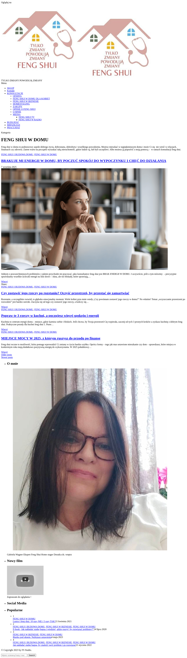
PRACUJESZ (13, 127)
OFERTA (17, 96)
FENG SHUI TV (26, 117)
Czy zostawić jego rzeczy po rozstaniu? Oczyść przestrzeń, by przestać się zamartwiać (65, 293)
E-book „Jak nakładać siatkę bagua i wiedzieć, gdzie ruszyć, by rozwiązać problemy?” (53, 629)
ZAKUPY (17, 106)
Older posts (6, 354)
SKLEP (10, 88)
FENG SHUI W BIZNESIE (26, 101)
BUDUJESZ (13, 122)
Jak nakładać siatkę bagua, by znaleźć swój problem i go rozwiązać (44, 645)
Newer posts (7, 357)
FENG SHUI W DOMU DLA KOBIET (31, 98)
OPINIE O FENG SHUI (24, 109)
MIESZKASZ (13, 125)
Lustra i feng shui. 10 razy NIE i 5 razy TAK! (34, 621)
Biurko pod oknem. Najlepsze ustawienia (32, 637)
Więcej (4, 281)
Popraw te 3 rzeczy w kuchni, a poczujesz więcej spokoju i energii (50, 315)
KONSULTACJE (15, 93)
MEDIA (16, 114)
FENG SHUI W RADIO (30, 119)
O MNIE (17, 112)
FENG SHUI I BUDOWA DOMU (17, 154)
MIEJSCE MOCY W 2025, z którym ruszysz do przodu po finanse (50, 338)
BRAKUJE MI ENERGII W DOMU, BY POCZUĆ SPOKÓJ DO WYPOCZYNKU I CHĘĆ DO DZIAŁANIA (83, 161)
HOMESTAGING (21, 104)
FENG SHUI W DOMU (45, 154)
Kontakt (11, 90)
